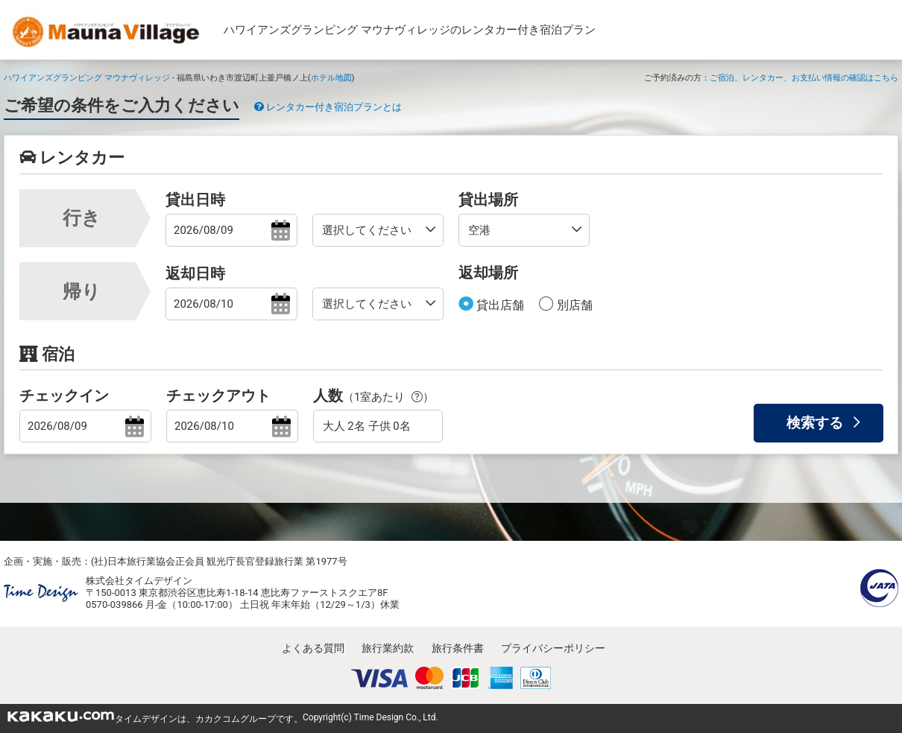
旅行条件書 (458, 648)
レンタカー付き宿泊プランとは (328, 106)
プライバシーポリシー (553, 648)
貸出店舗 (498, 305)
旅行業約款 (388, 648)
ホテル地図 (331, 77)
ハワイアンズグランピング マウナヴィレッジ (87, 77)
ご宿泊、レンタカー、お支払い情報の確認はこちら (804, 77)
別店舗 (573, 305)
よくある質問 (313, 648)
